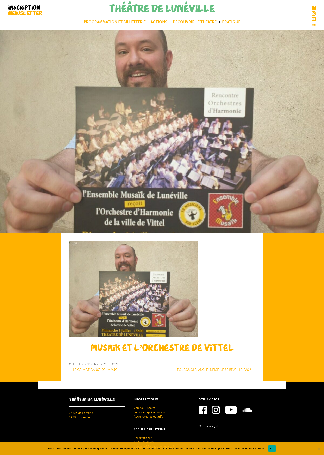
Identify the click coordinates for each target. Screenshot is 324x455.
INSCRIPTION (25, 10)
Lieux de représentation (149, 412)
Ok (272, 448)
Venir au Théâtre (144, 407)
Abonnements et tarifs (148, 416)
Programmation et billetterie (115, 22)
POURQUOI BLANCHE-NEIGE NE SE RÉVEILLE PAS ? (216, 369)
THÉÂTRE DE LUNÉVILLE (162, 8)
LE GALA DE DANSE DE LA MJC (93, 369)
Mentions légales (209, 426)
